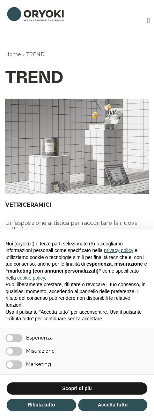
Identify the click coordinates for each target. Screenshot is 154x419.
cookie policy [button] (31, 278)
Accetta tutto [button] (113, 404)
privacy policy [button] (118, 250)
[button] (148, 21)
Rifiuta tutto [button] (41, 404)
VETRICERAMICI (28, 204)
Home (13, 54)
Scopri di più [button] (77, 388)
